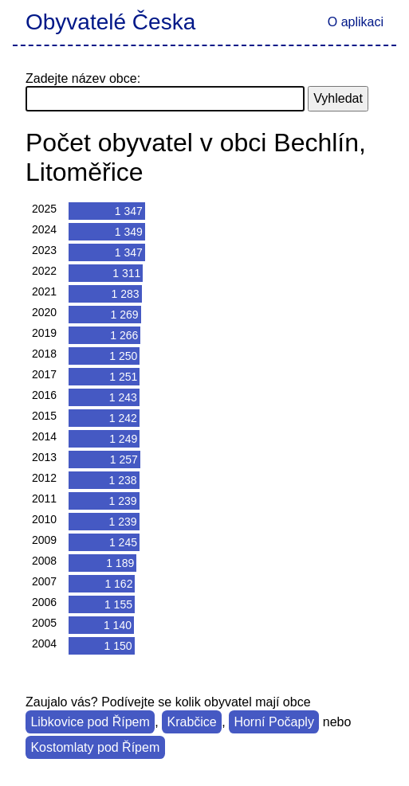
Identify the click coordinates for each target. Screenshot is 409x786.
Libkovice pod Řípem (89, 722)
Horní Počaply (274, 722)
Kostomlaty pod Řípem (94, 747)
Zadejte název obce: (83, 78)
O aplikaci (355, 22)
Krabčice (191, 722)
